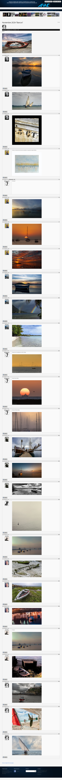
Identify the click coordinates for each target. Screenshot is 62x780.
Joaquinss (8, 29)
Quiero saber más (57, 1)
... (4, 16)
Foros (46, 11)
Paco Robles (7, 560)
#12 (58, 350)
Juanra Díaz (7, 150)
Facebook (17, 771)
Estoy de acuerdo (48, 1)
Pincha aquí (4, 770)
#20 (58, 558)
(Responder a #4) (12, 179)
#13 (58, 376)
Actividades (36, 11)
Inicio (26, 11)
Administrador (40, 772)
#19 (58, 534)
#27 (58, 733)
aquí (40, 774)
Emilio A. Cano (6, 352)
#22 (58, 606)
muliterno (6, 56)
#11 (58, 323)
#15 (58, 435)
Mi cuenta (57, 11)
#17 (58, 481)
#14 (58, 408)
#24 (58, 654)
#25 (58, 681)
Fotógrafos (51, 11)
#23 (58, 628)
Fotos (30, 11)
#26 (58, 706)
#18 (58, 499)
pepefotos (7, 462)
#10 (58, 297)
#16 (58, 461)
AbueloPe (6, 536)
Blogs (41, 11)
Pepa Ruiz (7, 274)
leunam (6, 501)
